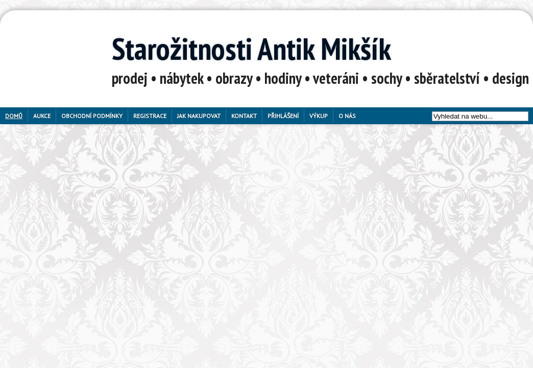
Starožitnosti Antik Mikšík (251, 48)
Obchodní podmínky (92, 116)
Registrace (149, 116)
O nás (347, 116)
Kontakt (244, 116)
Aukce (42, 116)
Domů (13, 116)
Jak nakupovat (199, 116)
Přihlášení (283, 116)
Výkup (318, 116)
